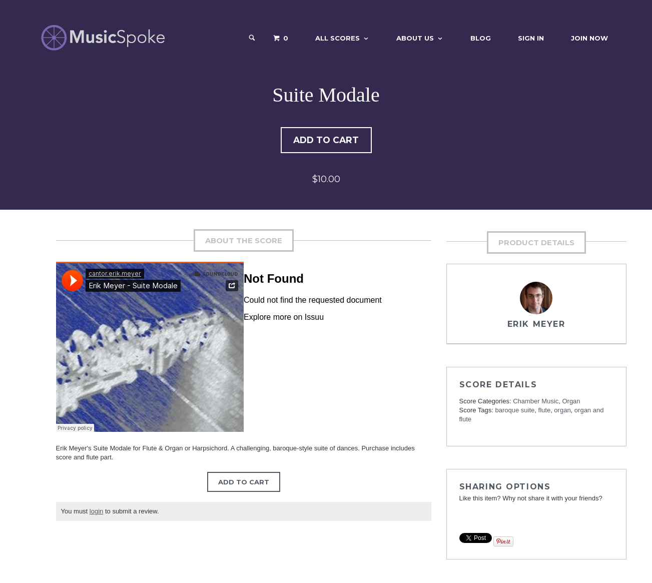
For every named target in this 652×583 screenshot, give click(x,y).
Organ (571, 402)
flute (544, 411)
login (96, 512)
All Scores (337, 38)
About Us (415, 38)
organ (562, 411)
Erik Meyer (536, 325)
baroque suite (515, 411)
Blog (480, 38)
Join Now (589, 38)
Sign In (531, 38)
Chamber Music (535, 402)
